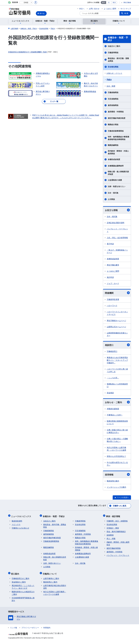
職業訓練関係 (113, 145)
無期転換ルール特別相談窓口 (117, 385)
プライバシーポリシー (30, 626)
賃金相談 (110, 393)
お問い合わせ (94, 9)
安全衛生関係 (113, 67)
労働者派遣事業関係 (116, 131)
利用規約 (46, 626)
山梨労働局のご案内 (51, 576)
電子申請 (110, 244)
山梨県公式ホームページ (116, 327)
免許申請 (110, 277)
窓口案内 (16, 572)
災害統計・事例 (113, 527)
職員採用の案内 (113, 482)
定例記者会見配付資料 (115, 223)
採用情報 (117, 475)
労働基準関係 (113, 53)
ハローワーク (112, 306)
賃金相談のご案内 (19, 580)
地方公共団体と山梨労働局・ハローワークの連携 (116, 449)
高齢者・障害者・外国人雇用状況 (118, 542)
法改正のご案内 (114, 46)
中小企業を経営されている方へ (117, 464)
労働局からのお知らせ (20, 527)
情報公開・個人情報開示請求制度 (118, 173)
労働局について (50, 572)
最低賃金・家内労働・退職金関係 (118, 59)
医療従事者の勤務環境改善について (117, 423)
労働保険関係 (113, 92)
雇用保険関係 (113, 105)
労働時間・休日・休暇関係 (117, 520)
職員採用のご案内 (50, 580)
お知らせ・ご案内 (117, 402)
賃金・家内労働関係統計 (116, 531)
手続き (109, 80)
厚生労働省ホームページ (116, 321)
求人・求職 (111, 538)
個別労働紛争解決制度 (116, 118)
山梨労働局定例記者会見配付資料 (54, 584)
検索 (126, 13)
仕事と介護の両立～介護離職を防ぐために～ (117, 440)
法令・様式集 (113, 193)
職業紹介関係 (113, 125)
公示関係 (111, 199)
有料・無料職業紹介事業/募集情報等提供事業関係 (118, 138)
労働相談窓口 (112, 352)
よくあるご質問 (110, 9)
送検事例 (110, 534)
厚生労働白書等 (113, 265)
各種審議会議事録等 (116, 166)
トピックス (16, 523)
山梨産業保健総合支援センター (117, 334)
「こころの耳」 (113, 378)
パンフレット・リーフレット (117, 230)
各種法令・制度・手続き (118, 39)
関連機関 (117, 293)
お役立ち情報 (117, 210)
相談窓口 (117, 345)
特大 (114, 2)
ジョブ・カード (113, 284)
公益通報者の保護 (115, 180)
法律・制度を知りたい (116, 186)
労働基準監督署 (113, 300)
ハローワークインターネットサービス (117, 313)
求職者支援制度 (113, 409)
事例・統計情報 (114, 516)
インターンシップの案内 (116, 488)
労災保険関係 (113, 99)
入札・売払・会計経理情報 (117, 238)
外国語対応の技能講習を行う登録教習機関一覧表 (27, 52)
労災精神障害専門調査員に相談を (23, 597)
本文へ (81, 9)
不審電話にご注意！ (115, 415)
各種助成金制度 (114, 159)
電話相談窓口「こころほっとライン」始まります (23, 584)
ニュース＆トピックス (22, 516)
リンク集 (13, 626)
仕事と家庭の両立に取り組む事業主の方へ (117, 431)
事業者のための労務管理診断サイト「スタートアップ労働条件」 (117, 360)
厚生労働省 (127, 2)
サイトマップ (125, 9)
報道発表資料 (17, 520)
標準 (103, 2)
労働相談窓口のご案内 (20, 576)
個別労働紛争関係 (114, 547)
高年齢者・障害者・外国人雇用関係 (118, 152)
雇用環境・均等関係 (116, 112)
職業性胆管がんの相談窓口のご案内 (23, 591)
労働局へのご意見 (119, 506)
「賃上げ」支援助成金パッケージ (117, 251)
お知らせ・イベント (114, 73)
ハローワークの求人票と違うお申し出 (117, 370)
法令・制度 (111, 86)
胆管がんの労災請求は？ (116, 457)
